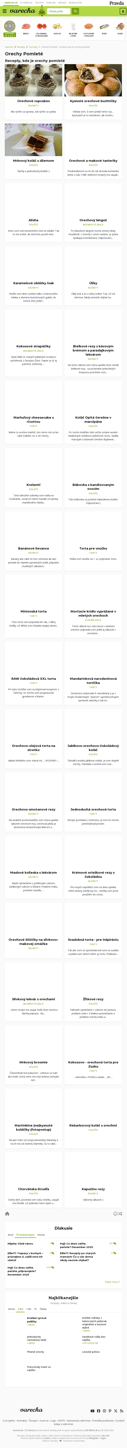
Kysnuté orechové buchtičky (93, 101)
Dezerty (33, 105)
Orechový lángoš (93, 220)
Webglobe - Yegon (97, 1438)
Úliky (93, 283)
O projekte (8, 1420)
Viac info (105, 1435)
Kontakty (22, 1420)
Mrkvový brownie (33, 1062)
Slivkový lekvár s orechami (33, 999)
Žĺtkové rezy (93, 999)
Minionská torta (34, 611)
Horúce (41, 1234)
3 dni (20, 1308)
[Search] (59, 11)
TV (35, 1308)
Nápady (62, 2)
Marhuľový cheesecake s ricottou (33, 420)
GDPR (61, 1420)
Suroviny (33, 46)
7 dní (28, 1308)
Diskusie (51, 2)
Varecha (9, 46)
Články (43, 1308)
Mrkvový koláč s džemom (33, 161)
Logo (53, 1420)
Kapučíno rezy (93, 1189)
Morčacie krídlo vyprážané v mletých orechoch (93, 613)
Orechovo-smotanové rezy (33, 809)
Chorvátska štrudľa (33, 1189)
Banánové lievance (33, 548)
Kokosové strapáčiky (33, 346)
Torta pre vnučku (93, 548)
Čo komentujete (25, 1234)
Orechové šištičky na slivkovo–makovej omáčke (33, 942)
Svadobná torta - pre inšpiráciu (93, 940)
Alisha (33, 220)
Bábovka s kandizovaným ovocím (93, 487)
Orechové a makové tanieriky (93, 161)
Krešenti (33, 485)
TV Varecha (26, 2)
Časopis (39, 2)
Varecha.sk (11, 2)
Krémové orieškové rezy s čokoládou (93, 875)
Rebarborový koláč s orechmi (93, 1125)
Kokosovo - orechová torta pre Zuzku (93, 1064)
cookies (46, 1438)
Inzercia (44, 1420)
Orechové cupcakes (33, 101)
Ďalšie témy (112, 1281)
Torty (34, 426)
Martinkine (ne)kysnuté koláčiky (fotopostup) (34, 1127)
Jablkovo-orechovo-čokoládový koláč (93, 748)
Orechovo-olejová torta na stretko (33, 748)
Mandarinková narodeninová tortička (93, 681)
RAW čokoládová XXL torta (33, 679)
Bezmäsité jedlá (93, 224)
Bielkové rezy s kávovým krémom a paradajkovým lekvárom (93, 350)
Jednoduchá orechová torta (93, 809)
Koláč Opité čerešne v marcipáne (93, 420)
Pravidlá (103, 1420)
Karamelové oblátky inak (33, 283)
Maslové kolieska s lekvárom (33, 872)
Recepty (21, 46)
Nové (10, 1234)
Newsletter (75, 2)
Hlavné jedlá (93, 619)
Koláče (93, 105)
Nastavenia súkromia (78, 1420)
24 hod (11, 1308)
